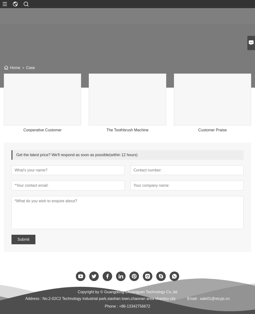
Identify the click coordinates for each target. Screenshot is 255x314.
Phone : (111, 306)
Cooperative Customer (42, 130)
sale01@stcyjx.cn (215, 299)
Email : (193, 299)
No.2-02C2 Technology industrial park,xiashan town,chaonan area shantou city (109, 299)
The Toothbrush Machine (127, 130)
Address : (34, 299)
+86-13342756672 (134, 306)
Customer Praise (212, 130)
